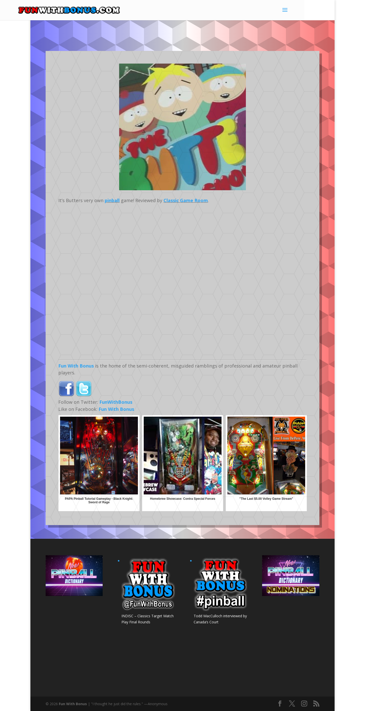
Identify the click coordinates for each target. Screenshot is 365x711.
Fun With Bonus (76, 366)
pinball (112, 200)
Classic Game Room (185, 200)
